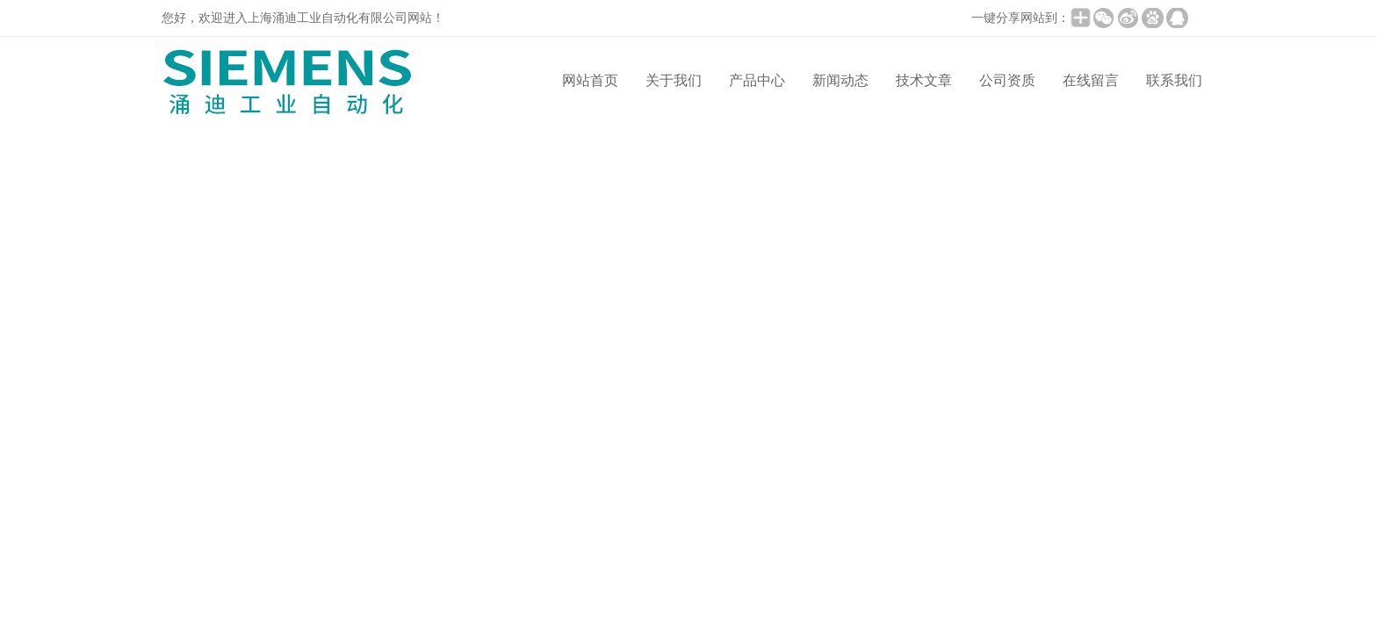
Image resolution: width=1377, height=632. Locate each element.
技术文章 (924, 80)
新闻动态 (840, 80)
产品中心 (757, 80)
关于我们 (673, 80)
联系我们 (1174, 80)
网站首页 (590, 80)
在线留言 (1091, 80)
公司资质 (1007, 80)
